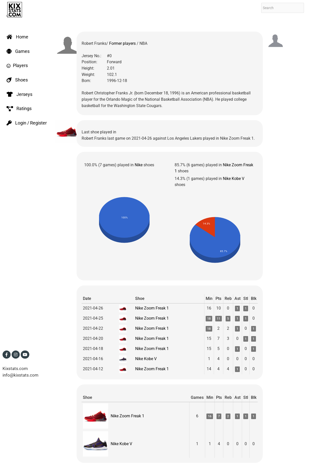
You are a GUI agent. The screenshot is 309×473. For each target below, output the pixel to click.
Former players (123, 43)
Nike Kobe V (233, 178)
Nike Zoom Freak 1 (152, 308)
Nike (138, 164)
